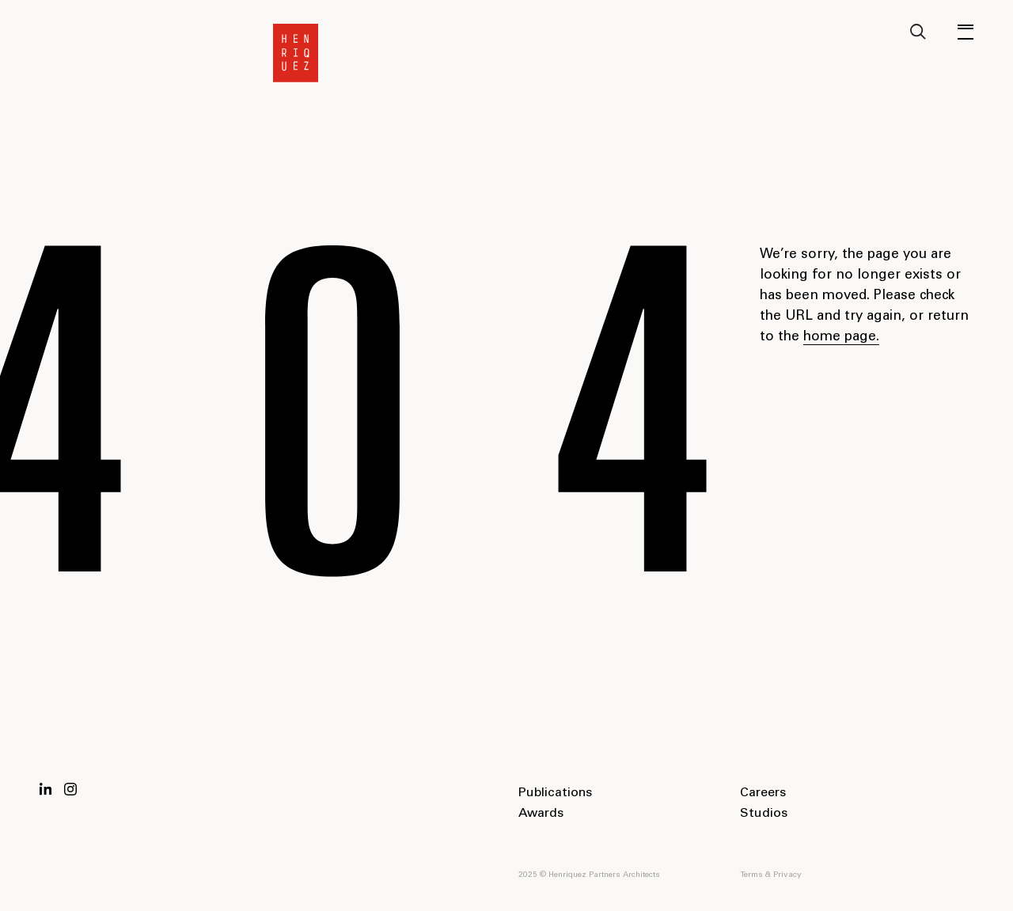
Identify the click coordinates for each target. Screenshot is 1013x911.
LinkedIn (46, 789)
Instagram (70, 789)
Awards (540, 813)
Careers (763, 793)
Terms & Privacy (771, 875)
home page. (841, 337)
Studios (763, 813)
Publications (555, 793)
